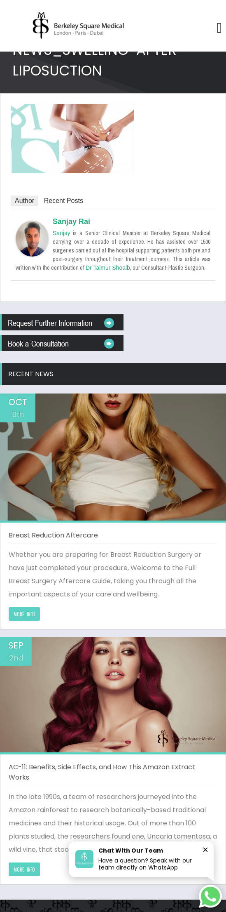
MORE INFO (24, 614)
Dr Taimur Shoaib (108, 267)
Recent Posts (63, 200)
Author (24, 200)
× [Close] (205, 849)
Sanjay (61, 233)
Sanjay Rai (71, 221)
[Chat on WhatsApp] (210, 896)
